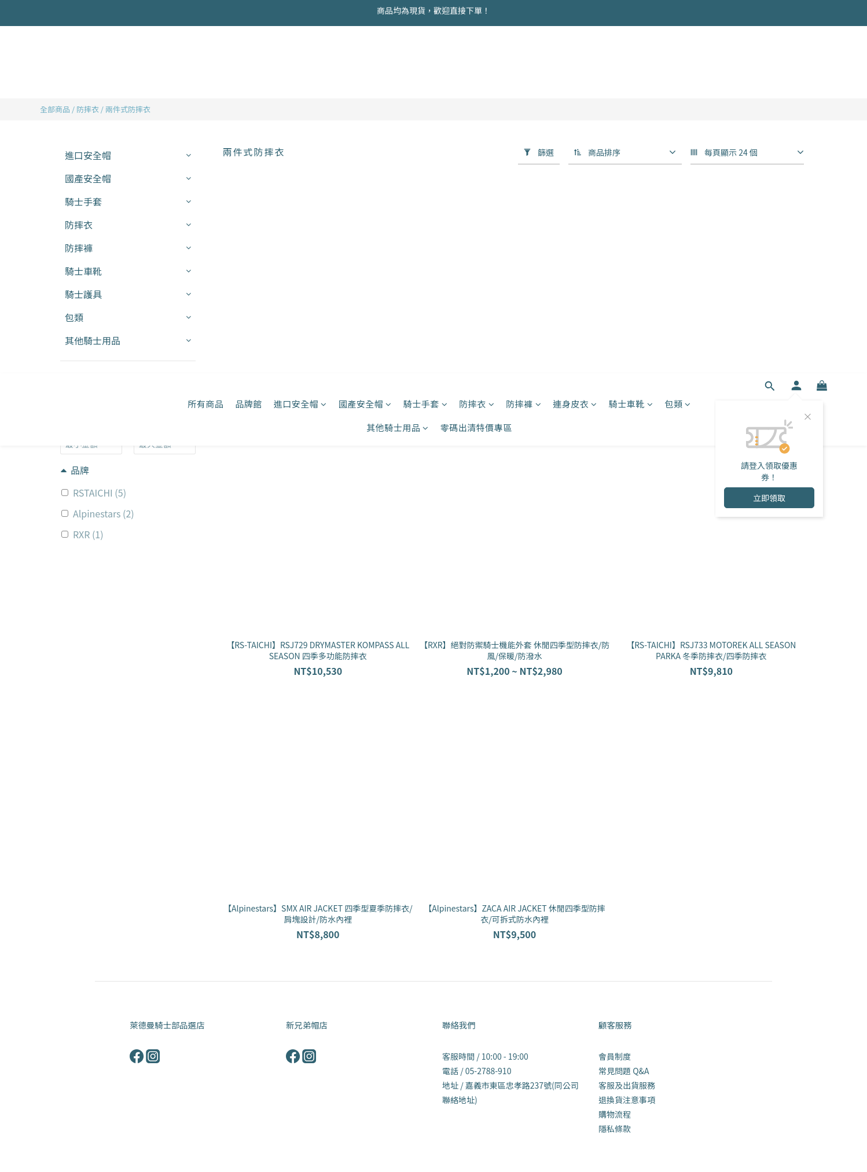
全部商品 (55, 109)
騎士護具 (83, 294)
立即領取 (769, 150)
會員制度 (614, 1056)
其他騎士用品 (397, 80)
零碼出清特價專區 (476, 80)
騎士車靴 (631, 56)
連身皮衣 (575, 56)
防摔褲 (523, 56)
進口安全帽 (300, 56)
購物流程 (614, 1114)
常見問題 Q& (621, 1071)
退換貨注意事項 (626, 1099)
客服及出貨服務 (626, 1085)
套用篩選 (128, 386)
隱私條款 (614, 1128)
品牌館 (248, 56)
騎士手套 (425, 56)
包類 (677, 56)
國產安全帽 (365, 56)
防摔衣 (476, 56)
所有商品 (205, 56)
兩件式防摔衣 (127, 109)
